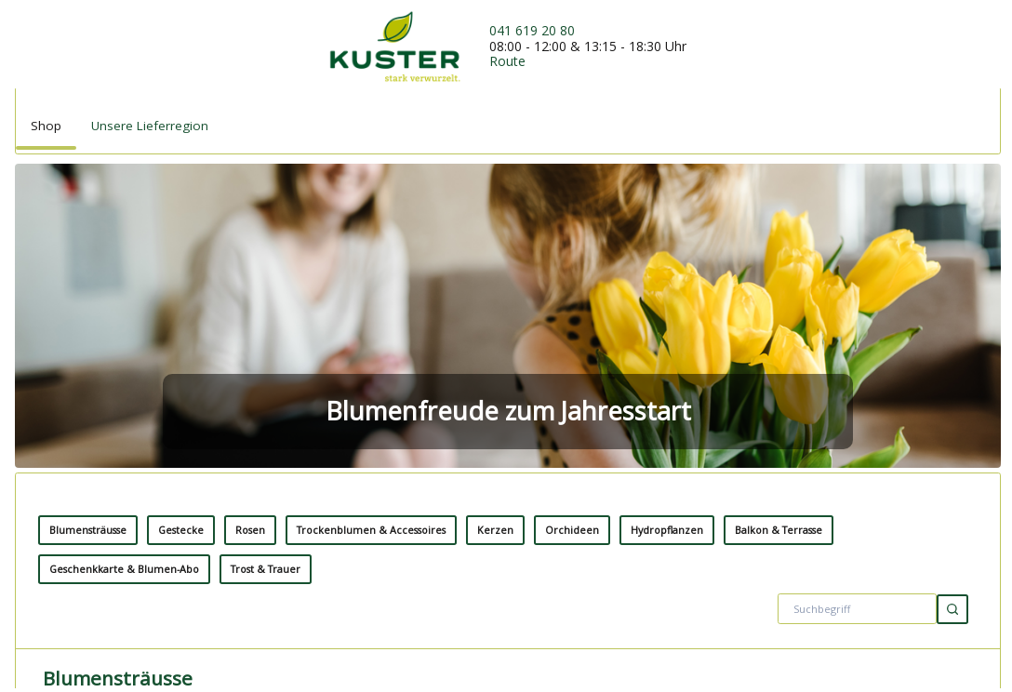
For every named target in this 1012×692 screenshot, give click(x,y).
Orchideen (572, 241)
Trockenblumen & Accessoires (371, 241)
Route (507, 61)
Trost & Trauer (265, 280)
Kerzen (495, 241)
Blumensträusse (87, 241)
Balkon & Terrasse (778, 241)
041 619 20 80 (532, 30)
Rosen (250, 241)
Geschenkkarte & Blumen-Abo (124, 280)
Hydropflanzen (667, 241)
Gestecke (181, 241)
